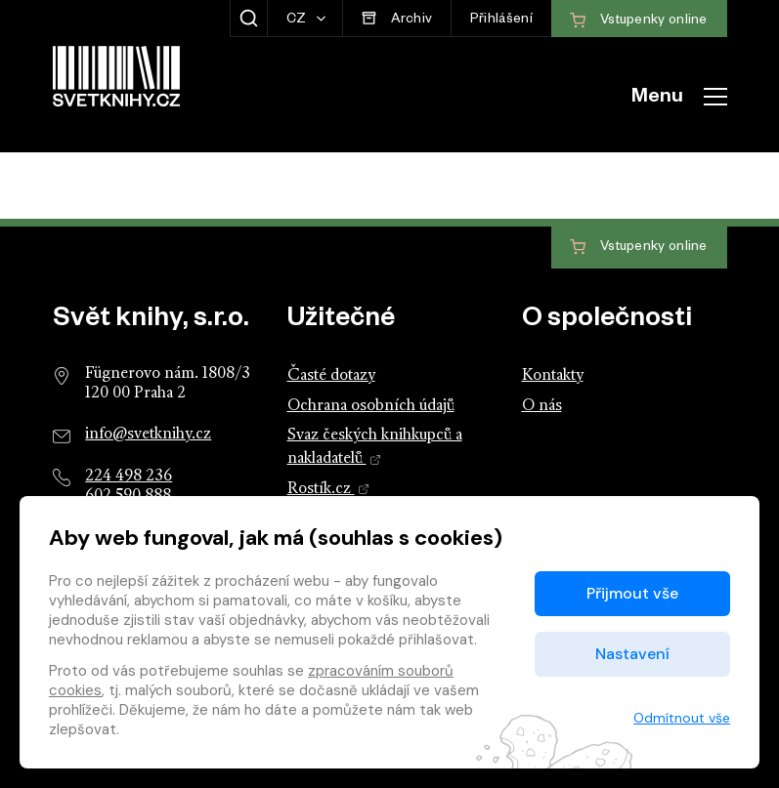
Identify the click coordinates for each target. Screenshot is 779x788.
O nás (542, 406)
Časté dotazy (331, 376)
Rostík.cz (328, 489)
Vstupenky (638, 247)
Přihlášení (501, 21)
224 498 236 (128, 476)
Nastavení (632, 653)
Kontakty (553, 376)
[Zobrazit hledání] (249, 18)
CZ (298, 21)
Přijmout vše (632, 593)
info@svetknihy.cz (148, 434)
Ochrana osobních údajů (370, 406)
